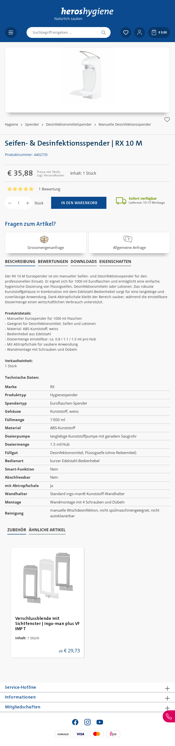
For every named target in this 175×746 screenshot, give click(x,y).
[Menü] (11, 32)
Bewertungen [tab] (53, 261)
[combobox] (62, 32)
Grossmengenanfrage (46, 242)
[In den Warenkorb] (78, 203)
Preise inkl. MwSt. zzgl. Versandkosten (50, 173)
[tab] (20, 261)
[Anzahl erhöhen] (27, 203)
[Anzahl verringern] (10, 203)
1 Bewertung (49, 188)
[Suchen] (104, 32)
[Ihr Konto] (139, 32)
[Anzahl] (18, 203)
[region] (87, 80)
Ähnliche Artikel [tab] (47, 530)
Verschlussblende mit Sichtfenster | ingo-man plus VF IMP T (47, 624)
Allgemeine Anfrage (129, 242)
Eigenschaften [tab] (115, 261)
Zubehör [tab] (16, 530)
